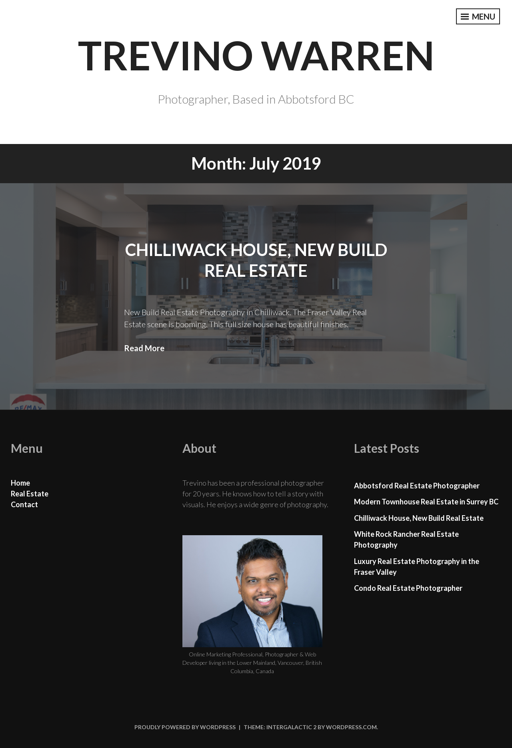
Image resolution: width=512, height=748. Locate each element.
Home (20, 482)
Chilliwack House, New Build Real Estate (419, 518)
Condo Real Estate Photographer (408, 588)
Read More (144, 348)
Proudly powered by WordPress (185, 727)
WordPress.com (351, 727)
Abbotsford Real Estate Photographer (417, 485)
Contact (24, 504)
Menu (478, 16)
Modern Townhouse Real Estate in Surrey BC (426, 501)
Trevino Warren (256, 55)
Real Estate (29, 493)
